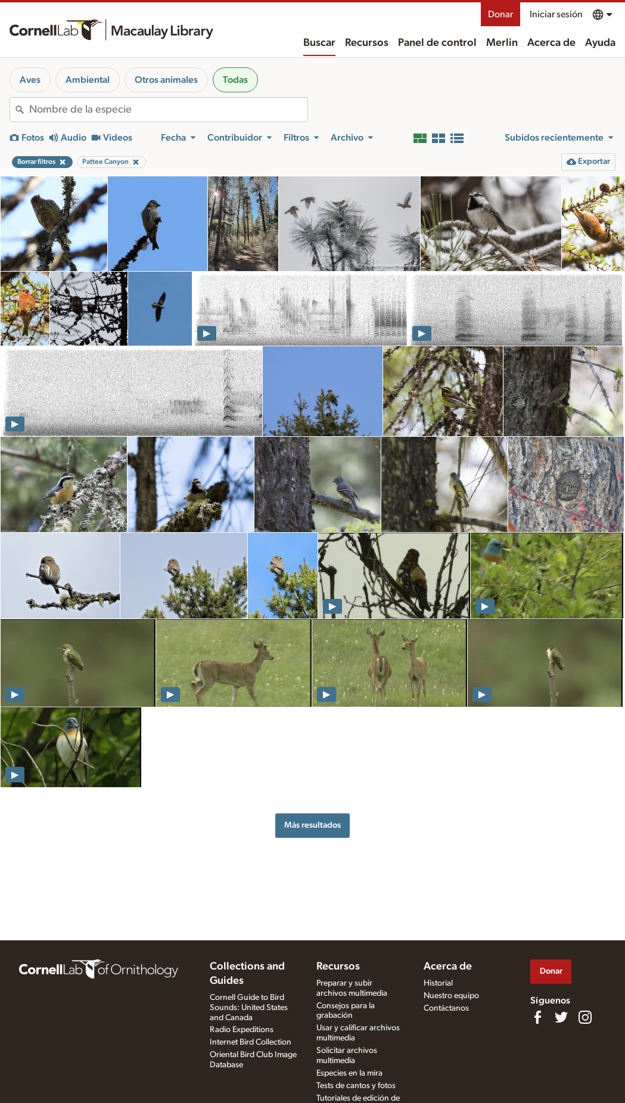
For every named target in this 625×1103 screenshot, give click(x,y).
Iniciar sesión (556, 14)
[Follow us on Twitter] (561, 1017)
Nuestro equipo (451, 996)
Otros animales (166, 80)
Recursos (366, 43)
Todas (235, 80)
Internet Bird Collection (250, 1042)
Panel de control (437, 43)
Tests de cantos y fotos (356, 1086)
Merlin (502, 43)
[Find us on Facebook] (537, 1017)
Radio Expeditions (241, 1030)
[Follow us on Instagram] (585, 1017)
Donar (500, 14)
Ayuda (600, 43)
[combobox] (168, 110)
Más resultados (312, 825)
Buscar (319, 43)
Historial (438, 983)
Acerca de (551, 43)
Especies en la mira (349, 1073)
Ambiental (88, 80)
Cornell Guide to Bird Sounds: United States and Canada (249, 1007)
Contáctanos (446, 1008)
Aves (30, 80)
